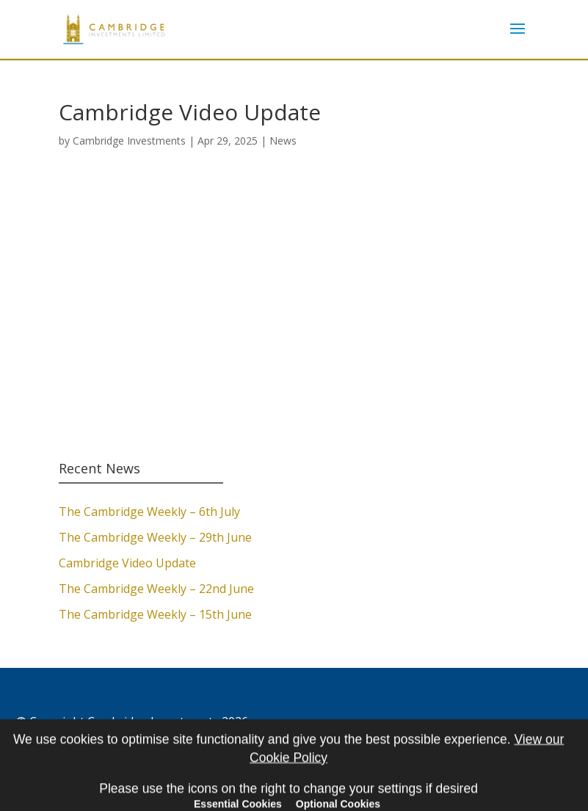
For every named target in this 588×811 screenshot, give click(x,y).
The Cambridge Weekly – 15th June (155, 614)
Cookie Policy (52, 741)
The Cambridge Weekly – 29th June (155, 537)
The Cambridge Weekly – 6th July (149, 511)
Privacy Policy (135, 741)
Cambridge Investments (129, 141)
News (283, 141)
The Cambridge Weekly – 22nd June (156, 589)
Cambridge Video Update (127, 563)
